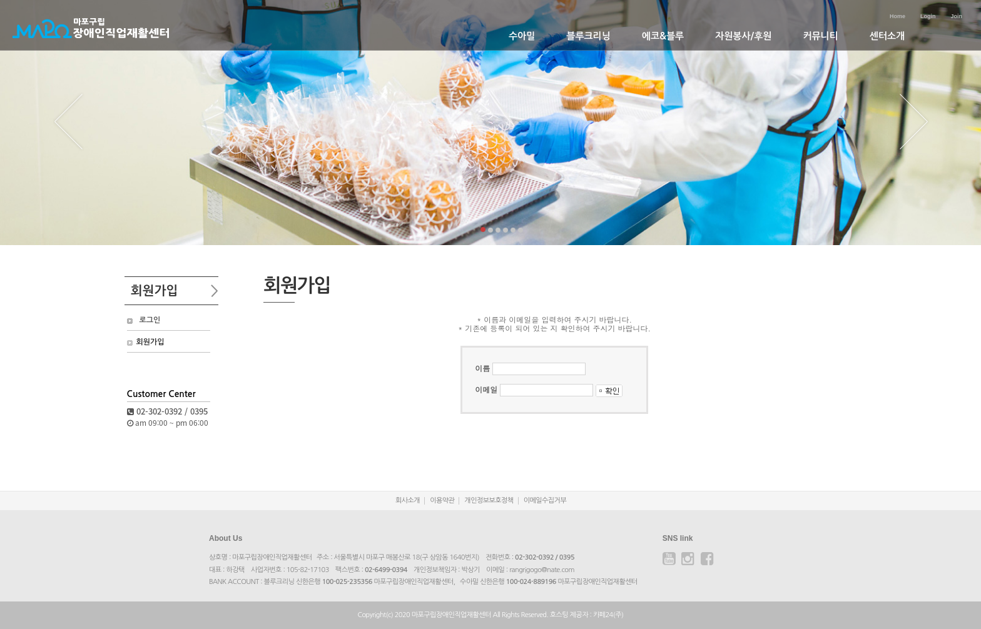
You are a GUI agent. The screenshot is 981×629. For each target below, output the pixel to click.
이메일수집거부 (545, 500)
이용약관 (442, 500)
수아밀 (522, 36)
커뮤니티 (820, 36)
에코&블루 (663, 36)
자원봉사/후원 (743, 36)
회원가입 (150, 342)
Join (956, 16)
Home (897, 16)
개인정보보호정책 (488, 500)
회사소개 (407, 500)
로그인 (150, 320)
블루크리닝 (588, 36)
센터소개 (887, 36)
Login (928, 16)
